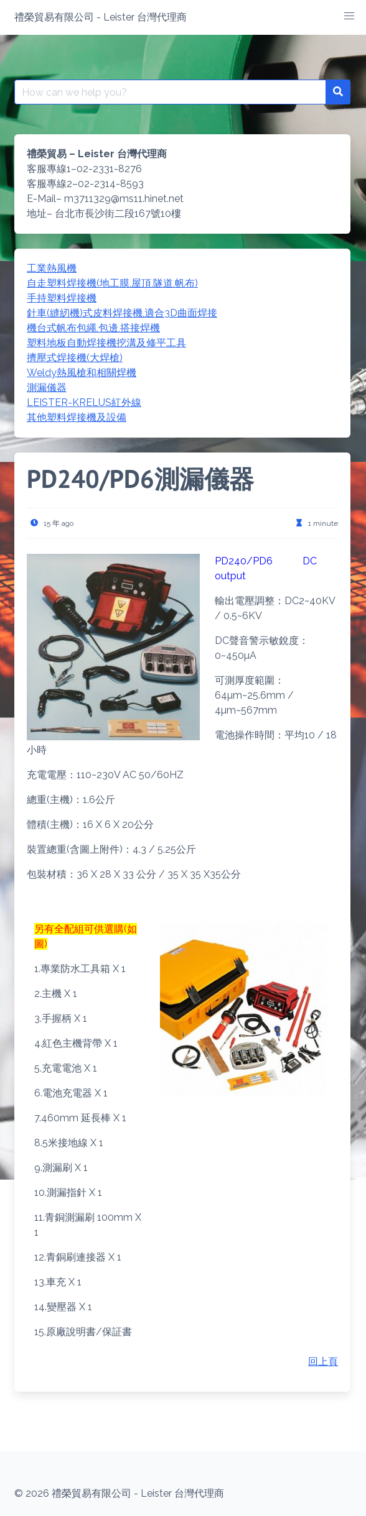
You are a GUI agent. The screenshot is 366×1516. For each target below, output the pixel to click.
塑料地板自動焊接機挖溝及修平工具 (106, 343)
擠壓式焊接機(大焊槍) (75, 358)
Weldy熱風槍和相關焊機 (81, 373)
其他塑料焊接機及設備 (76, 417)
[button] (349, 16)
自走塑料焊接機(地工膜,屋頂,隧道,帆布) (112, 283)
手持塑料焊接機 (61, 298)
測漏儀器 (47, 387)
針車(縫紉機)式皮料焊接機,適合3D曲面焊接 (122, 313)
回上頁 (323, 1361)
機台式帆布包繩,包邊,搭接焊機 (93, 328)
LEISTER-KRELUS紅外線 (84, 402)
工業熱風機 (52, 268)
